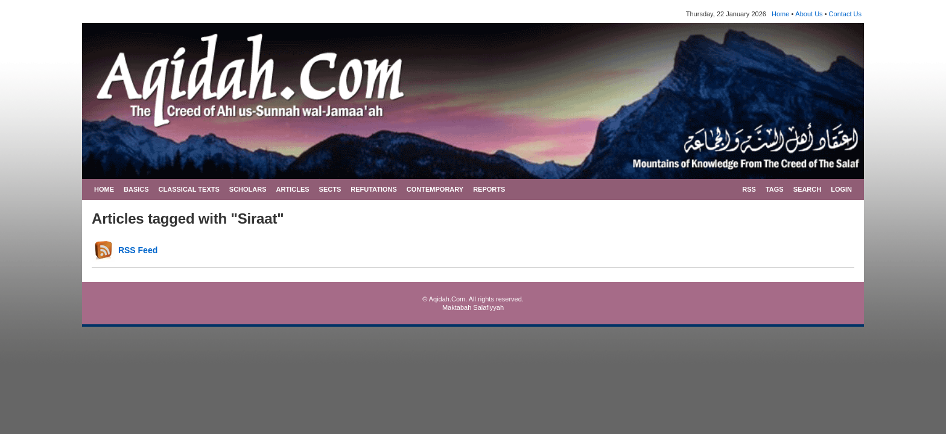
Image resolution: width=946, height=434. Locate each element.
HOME (104, 189)
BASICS (136, 189)
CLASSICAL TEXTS (189, 189)
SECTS (330, 189)
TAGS (775, 189)
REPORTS (489, 189)
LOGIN (841, 189)
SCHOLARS (248, 189)
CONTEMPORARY (435, 189)
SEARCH (807, 189)
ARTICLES (293, 189)
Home (780, 13)
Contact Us (845, 13)
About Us (808, 13)
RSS (749, 189)
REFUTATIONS (374, 189)
